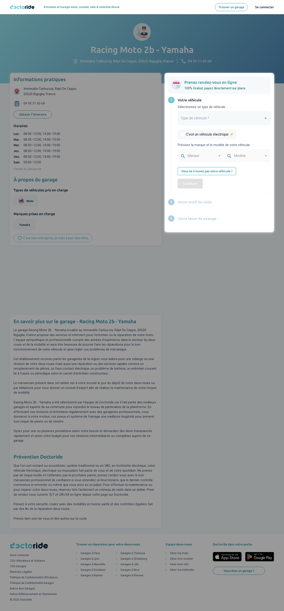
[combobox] (224, 120)
